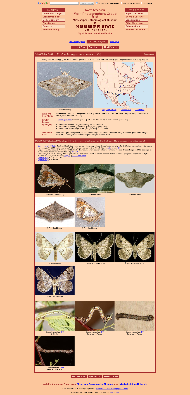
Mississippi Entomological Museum (95, 384)
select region (114, 42)
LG (62, 332)
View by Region (97, 41)
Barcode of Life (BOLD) (47, 146)
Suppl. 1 (67, 156)
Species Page (43, 158)
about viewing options (77, 42)
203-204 (75, 152)
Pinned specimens (65, 120)
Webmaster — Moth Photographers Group (112, 389)
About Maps (139, 110)
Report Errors (126, 110)
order (109, 148)
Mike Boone (114, 392)
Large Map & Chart (109, 110)
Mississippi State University (134, 384)
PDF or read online (79, 156)
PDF (119, 148)
